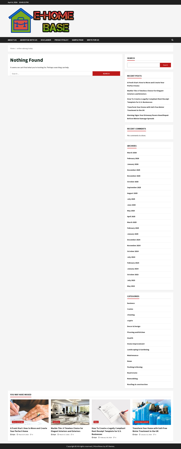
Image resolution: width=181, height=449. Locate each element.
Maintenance (132, 355)
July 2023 (131, 280)
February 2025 (133, 228)
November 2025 (133, 176)
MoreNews (98, 446)
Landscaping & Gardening (138, 349)
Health (130, 338)
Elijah (13, 434)
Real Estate (132, 373)
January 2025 (132, 234)
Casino (130, 309)
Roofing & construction (137, 384)
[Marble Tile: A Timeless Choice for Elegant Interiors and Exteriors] (70, 412)
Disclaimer (46, 40)
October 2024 (132, 251)
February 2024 (133, 263)
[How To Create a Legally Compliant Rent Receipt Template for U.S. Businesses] (111, 412)
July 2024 (131, 257)
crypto (130, 320)
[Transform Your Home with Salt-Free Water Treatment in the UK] (152, 412)
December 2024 (133, 239)
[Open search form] (172, 40)
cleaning (131, 315)
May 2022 (131, 286)
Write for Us (93, 40)
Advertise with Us (28, 40)
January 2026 (132, 164)
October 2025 (132, 181)
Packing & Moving (134, 367)
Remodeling (132, 378)
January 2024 (132, 269)
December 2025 (133, 170)
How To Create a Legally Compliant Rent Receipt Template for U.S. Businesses (108, 431)
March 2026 (132, 152)
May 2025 (131, 210)
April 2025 (131, 216)
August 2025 (132, 193)
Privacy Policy (61, 40)
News (129, 361)
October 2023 (132, 274)
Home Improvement (136, 344)
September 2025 (134, 187)
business (131, 303)
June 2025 (131, 205)
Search (131, 58)
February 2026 (133, 158)
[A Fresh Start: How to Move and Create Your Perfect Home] (29, 412)
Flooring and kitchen (136, 332)
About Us (12, 40)
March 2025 (132, 222)
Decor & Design (133, 326)
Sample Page (77, 40)
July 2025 (131, 199)
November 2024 (133, 245)
